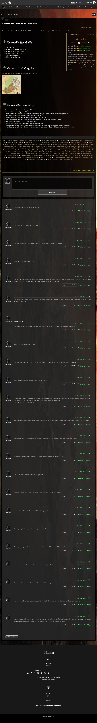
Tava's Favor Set (38, 155)
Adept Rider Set (7, 140)
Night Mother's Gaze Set (48, 150)
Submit (52, 192)
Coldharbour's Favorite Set (15, 142)
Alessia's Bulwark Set (20, 140)
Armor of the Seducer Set (48, 140)
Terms (48, 697)
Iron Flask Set (11, 148)
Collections (26, 127)
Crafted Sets (15, 14)
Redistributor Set (74, 152)
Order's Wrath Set (17, 152)
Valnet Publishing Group (54, 705)
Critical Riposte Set (31, 142)
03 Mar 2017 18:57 (80, 377)
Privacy (48, 699)
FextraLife (38, 705)
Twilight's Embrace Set (14, 157)
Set (12, 31)
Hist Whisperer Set (62, 146)
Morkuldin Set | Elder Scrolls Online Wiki (19, 24)
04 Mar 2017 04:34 (80, 359)
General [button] (20, 7)
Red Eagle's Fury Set (60, 152)
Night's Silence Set (33, 150)
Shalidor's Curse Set (45, 153)
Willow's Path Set (53, 159)
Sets (9, 14)
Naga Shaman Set (20, 150)
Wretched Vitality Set (66, 159)
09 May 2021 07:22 (80, 204)
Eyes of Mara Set (69, 144)
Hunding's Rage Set (76, 146)
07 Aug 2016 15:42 (80, 435)
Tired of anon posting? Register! (83, 170)
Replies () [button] (81, 211)
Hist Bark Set (51, 146)
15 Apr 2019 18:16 (80, 240)
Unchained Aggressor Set (30, 157)
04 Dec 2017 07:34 (80, 296)
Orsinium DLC (57, 31)
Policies (48, 700)
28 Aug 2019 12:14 (80, 222)
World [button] (70, 7)
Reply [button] (88, 211)
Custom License (50, 679)
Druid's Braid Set (45, 144)
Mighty (18, 115)
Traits (25, 49)
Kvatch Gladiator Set (38, 148)
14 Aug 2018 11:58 (80, 276)
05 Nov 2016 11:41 (80, 417)
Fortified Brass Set (82, 144)
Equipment (3, 14)
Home (48, 658)
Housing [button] (89, 7)
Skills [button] (40, 7)
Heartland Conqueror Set (25, 146)
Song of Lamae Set (74, 153)
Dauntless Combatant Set (60, 142)
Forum (48, 662)
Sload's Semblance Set (60, 153)
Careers (48, 695)
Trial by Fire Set (76, 155)
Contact (48, 665)
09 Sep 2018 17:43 (80, 258)
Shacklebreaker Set (31, 153)
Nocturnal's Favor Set (79, 150)
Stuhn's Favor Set (26, 155)
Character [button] (30, 7)
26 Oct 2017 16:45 (80, 323)
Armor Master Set (34, 140)
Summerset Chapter (14, 123)
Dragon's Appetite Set (31, 144)
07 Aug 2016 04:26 (80, 454)
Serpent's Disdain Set (16, 153)
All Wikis (48, 660)
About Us (48, 663)
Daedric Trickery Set (45, 142)
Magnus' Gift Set (65, 148)
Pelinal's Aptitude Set (45, 152)
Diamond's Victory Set (16, 144)
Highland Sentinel (40, 146)
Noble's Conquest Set (64, 150)
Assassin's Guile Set (76, 140)
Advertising (49, 693)
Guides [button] (79, 7)
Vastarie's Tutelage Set (74, 157)
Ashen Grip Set (63, 140)
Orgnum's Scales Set (31, 152)
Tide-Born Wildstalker (51, 155)
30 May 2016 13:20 (80, 490)
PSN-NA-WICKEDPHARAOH (14, 321)
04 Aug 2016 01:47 (80, 472)
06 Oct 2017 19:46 (80, 341)
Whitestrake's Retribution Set (37, 159)
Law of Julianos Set (52, 148)
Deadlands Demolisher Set (78, 142)
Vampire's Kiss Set (46, 157)
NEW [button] (10, 7)
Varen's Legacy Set (59, 157)
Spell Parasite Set (13, 155)
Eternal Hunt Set (57, 144)
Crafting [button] (61, 7)
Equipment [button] (50, 7)
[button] (74, 2)
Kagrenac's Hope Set (23, 148)
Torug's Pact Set (65, 155)
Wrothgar (23, 73)
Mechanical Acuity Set (78, 148)
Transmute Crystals (68, 127)
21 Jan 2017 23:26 (80, 395)
